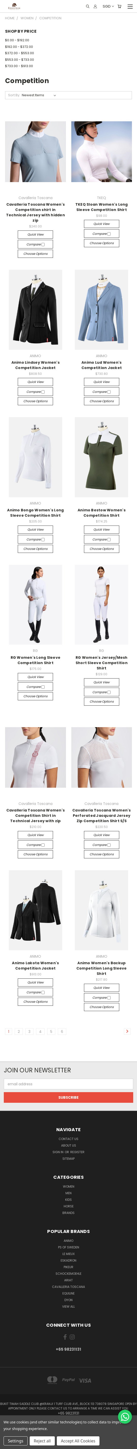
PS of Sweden (68, 1247)
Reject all (42, 1441)
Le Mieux (68, 1254)
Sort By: (14, 95)
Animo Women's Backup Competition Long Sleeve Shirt (101, 968)
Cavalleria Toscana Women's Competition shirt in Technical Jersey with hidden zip (35, 212)
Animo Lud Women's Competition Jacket (101, 365)
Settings (15, 1441)
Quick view (35, 234)
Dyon (68, 1300)
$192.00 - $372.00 (19, 46)
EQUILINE (68, 1293)
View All (68, 1306)
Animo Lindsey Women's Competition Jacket (35, 365)
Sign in (58, 1152)
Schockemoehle (68, 1273)
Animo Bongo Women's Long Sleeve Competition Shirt (35, 513)
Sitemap (68, 1158)
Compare (35, 244)
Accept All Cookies (78, 1441)
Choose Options (35, 254)
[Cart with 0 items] (119, 6)
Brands (68, 1213)
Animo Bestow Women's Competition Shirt (102, 513)
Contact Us (68, 1139)
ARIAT (68, 1280)
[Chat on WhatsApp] (125, 1417)
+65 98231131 (68, 1349)
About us (68, 1145)
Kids (68, 1199)
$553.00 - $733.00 (19, 59)
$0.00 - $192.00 (17, 40)
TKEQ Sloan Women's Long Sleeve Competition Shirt (101, 207)
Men (68, 1193)
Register (77, 1152)
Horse (69, 1206)
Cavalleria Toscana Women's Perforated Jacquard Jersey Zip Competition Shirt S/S (101, 815)
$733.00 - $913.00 (19, 66)
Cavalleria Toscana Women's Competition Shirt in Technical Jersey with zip (35, 815)
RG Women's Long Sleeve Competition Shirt (36, 660)
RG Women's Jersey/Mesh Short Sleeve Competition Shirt (102, 663)
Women (68, 1186)
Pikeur (68, 1267)
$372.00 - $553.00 (19, 53)
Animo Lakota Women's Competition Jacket (35, 965)
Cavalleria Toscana (68, 1287)
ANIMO (68, 1241)
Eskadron (68, 1260)
